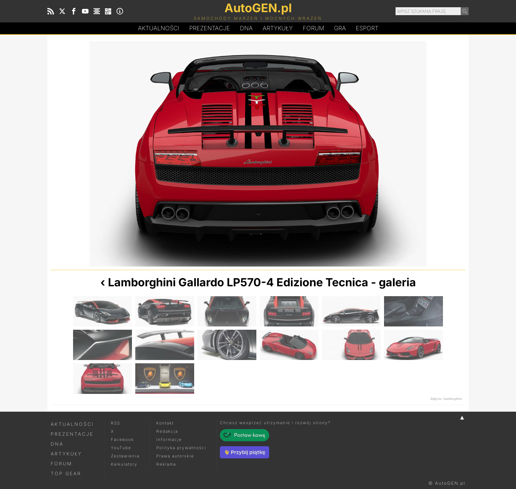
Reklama (166, 464)
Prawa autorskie (175, 455)
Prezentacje (209, 28)
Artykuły (278, 28)
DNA (57, 444)
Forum (313, 28)
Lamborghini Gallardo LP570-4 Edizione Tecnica (238, 282)
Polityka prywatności (181, 447)
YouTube (121, 447)
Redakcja (167, 431)
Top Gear (66, 473)
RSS (115, 423)
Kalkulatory (124, 464)
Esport (367, 28)
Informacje (169, 439)
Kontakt (165, 423)
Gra (340, 28)
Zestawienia (125, 455)
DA (246, 28)
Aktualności (158, 28)
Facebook (122, 439)
